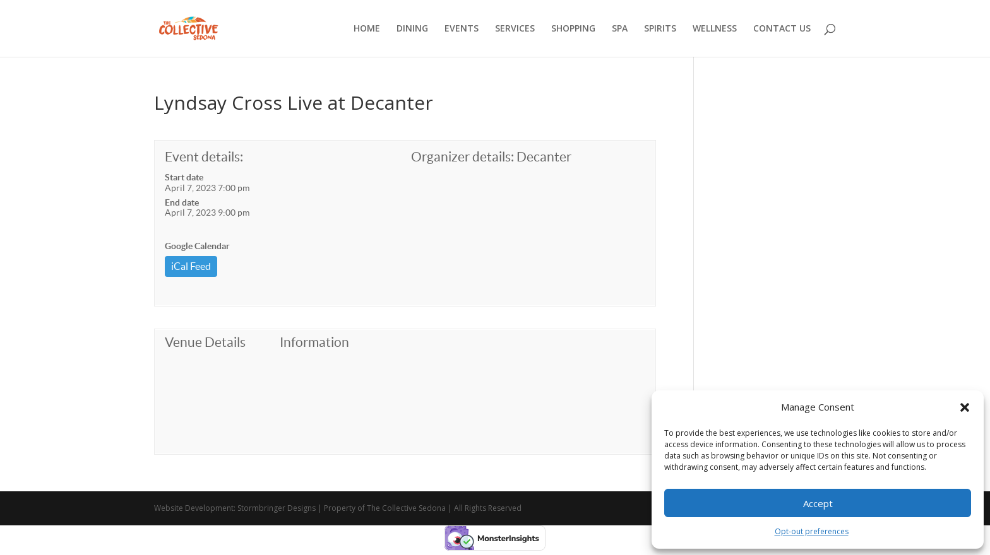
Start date (184, 177)
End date (182, 202)
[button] (964, 407)
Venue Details (205, 342)
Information (314, 342)
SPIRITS (660, 29)
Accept (818, 503)
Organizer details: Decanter (491, 156)
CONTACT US (782, 29)
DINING (412, 29)
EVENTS (461, 29)
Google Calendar (197, 246)
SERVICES (515, 29)
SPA (620, 29)
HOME (367, 29)
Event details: (204, 156)
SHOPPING (573, 29)
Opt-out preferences (812, 531)
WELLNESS (715, 29)
